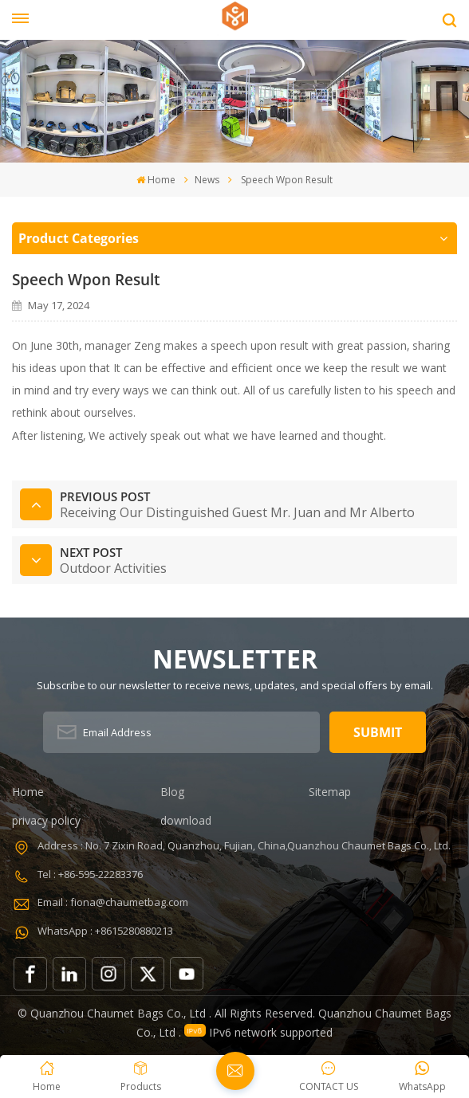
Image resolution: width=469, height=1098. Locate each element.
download (185, 820)
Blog (172, 791)
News (207, 179)
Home (155, 179)
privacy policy (46, 820)
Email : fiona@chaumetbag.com (112, 902)
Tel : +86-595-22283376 (90, 874)
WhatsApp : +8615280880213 (105, 930)
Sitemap (330, 791)
